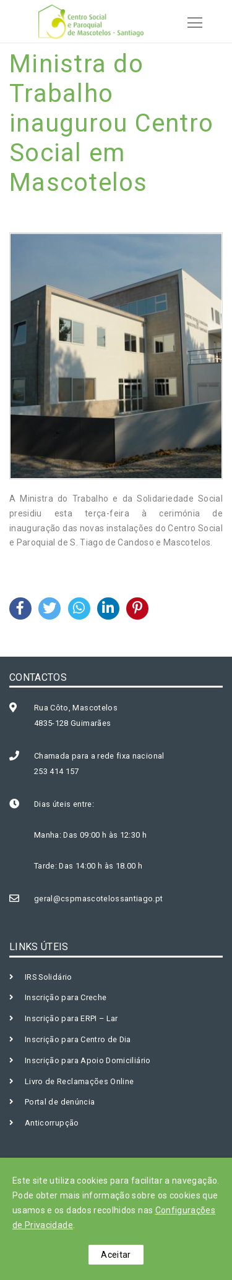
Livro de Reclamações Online (79, 1081)
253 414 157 (56, 771)
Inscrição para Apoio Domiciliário (88, 1060)
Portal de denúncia (60, 1101)
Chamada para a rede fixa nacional (99, 755)
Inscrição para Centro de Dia (78, 1039)
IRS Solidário (48, 977)
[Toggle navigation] (191, 21)
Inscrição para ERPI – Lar (71, 1018)
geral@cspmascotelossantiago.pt (98, 898)
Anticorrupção (52, 1122)
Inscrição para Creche (65, 997)
